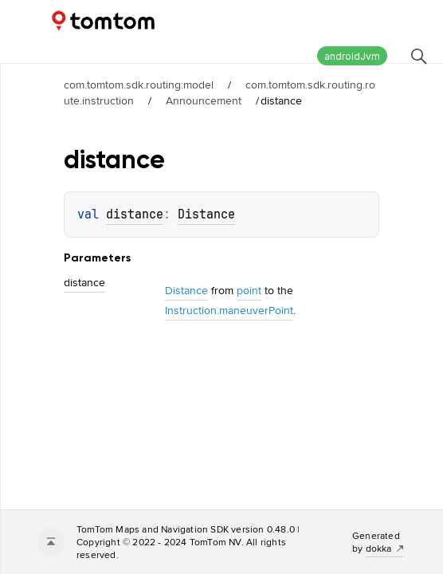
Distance (206, 214)
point (249, 290)
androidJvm (352, 56)
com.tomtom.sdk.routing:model (139, 84)
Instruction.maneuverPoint (229, 310)
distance (134, 214)
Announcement (203, 100)
